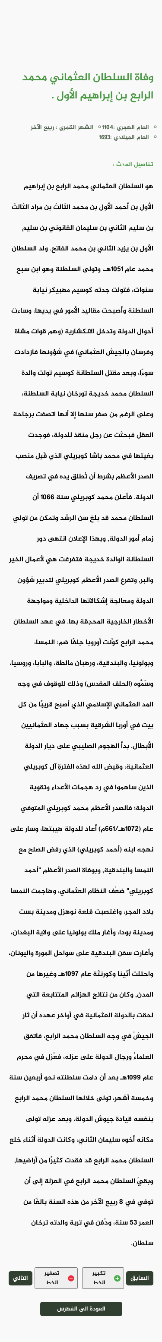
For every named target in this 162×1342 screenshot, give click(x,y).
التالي (20, 1278)
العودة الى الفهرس (81, 1309)
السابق (139, 1278)
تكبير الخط (106, 1278)
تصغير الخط (59, 1278)
